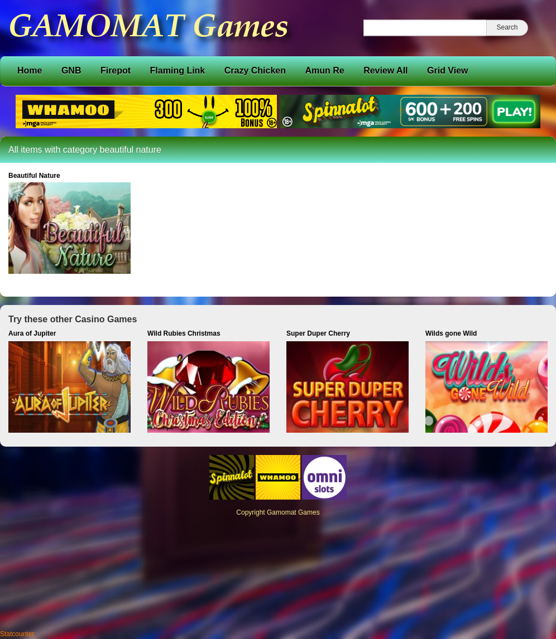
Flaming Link (177, 70)
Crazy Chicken (255, 70)
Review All (385, 70)
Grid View (447, 70)
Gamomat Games (293, 512)
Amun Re (324, 70)
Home (29, 70)
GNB (71, 70)
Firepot (115, 70)
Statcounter (17, 634)
